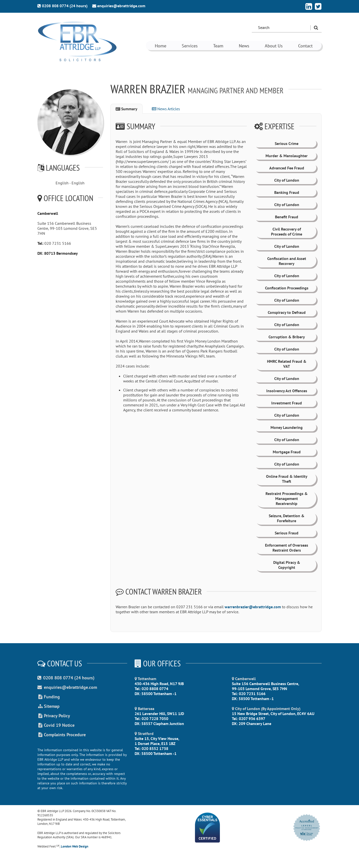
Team (218, 46)
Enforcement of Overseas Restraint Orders (286, 548)
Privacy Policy (53, 716)
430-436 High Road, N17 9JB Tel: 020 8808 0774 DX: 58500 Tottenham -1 (159, 686)
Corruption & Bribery (287, 336)
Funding (48, 697)
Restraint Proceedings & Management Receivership (287, 498)
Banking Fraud (286, 192)
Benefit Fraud (286, 216)
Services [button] (190, 46)
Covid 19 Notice (56, 725)
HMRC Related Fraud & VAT (286, 364)
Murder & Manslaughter (287, 155)
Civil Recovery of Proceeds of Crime (286, 232)
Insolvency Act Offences (286, 390)
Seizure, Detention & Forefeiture (286, 518)
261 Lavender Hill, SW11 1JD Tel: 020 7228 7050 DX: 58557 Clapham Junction (159, 716)
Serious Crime (286, 143)
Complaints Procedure (61, 734)
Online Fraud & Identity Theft (286, 479)
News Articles (166, 108)
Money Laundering (286, 427)
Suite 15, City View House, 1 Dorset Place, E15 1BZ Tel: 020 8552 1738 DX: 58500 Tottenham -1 (157, 743)
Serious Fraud (286, 532)
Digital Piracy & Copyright (286, 565)
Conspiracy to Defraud (287, 312)
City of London (286, 180)
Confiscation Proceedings (286, 287)
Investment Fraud (286, 402)
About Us (274, 46)
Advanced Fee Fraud (286, 167)
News (244, 46)
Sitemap (48, 706)
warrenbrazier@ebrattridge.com (253, 606)
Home (160, 46)
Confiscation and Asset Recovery (286, 261)
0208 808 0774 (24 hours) (62, 5)
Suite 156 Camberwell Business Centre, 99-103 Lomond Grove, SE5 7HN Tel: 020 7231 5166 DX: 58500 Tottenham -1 (265, 688)
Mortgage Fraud (287, 451)
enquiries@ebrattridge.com (118, 5)
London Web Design (74, 846)
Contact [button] (305, 46)
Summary (126, 108)
